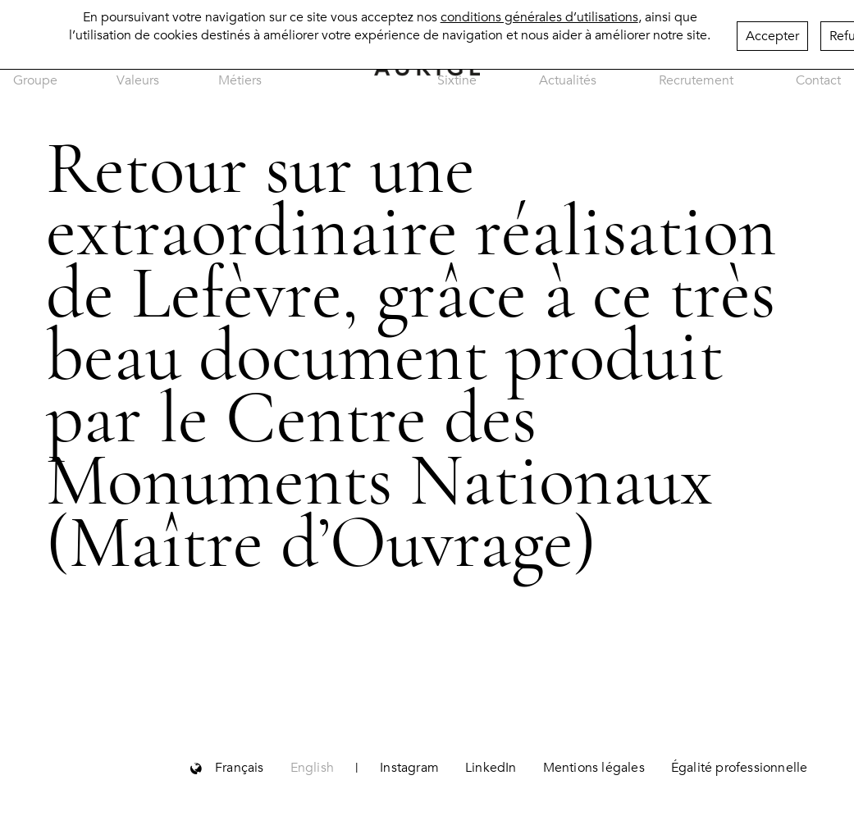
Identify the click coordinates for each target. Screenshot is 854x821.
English (312, 767)
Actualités (567, 80)
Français (239, 767)
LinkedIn (491, 767)
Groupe (35, 80)
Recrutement (696, 80)
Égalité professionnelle (739, 767)
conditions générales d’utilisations (539, 13)
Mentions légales (594, 767)
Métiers (240, 80)
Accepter (772, 32)
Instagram (409, 767)
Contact (818, 80)
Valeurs (137, 80)
